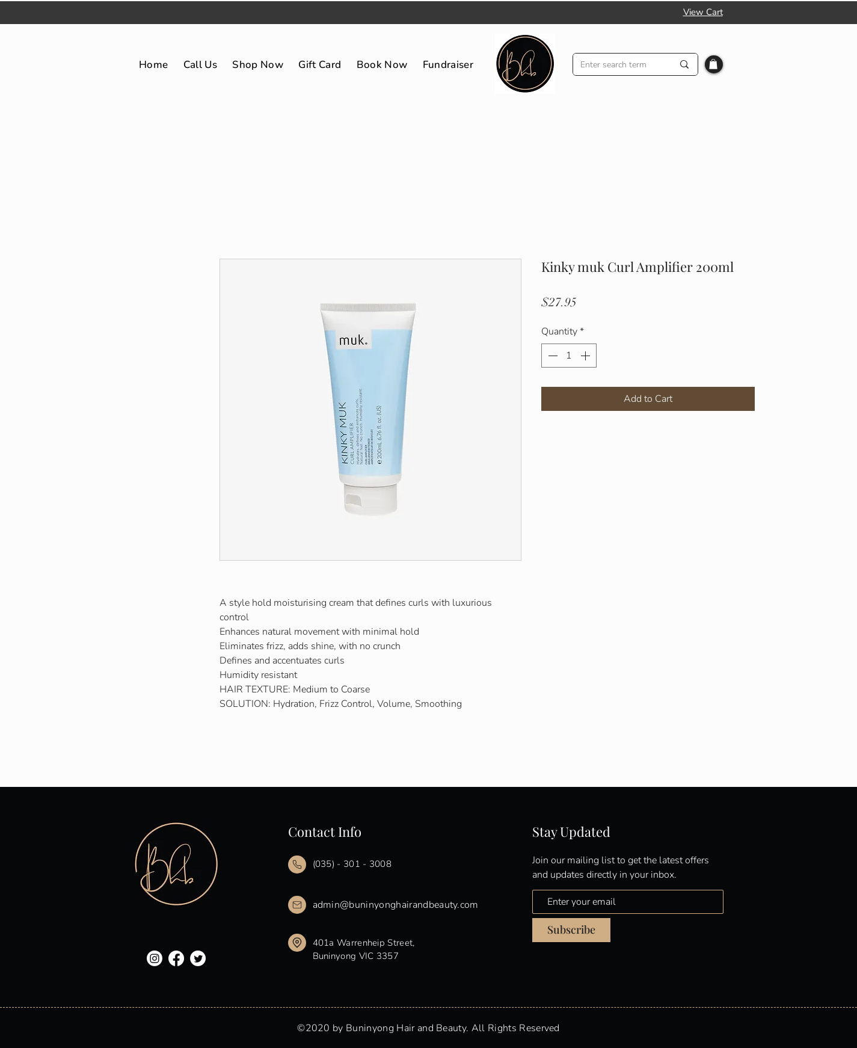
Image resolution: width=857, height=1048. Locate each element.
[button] (713, 64)
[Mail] (297, 864)
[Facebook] (176, 958)
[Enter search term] (617, 65)
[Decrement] (551, 355)
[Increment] (586, 355)
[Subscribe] (571, 930)
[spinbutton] (569, 355)
